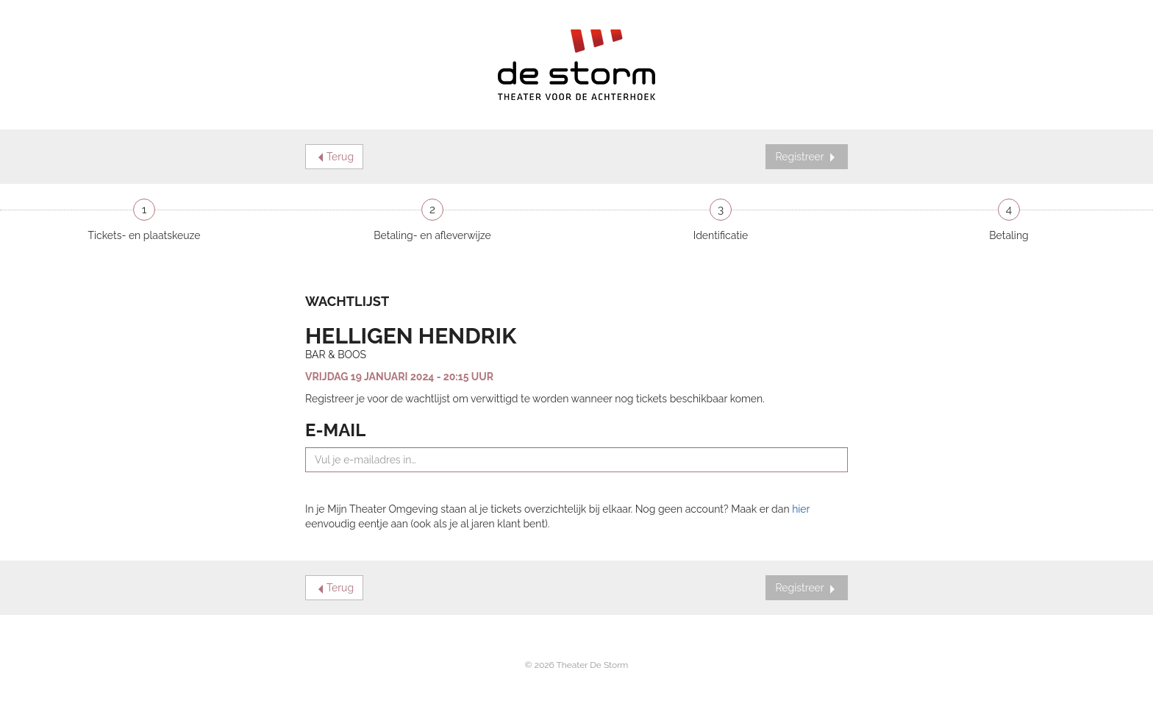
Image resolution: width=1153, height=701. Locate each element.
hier (801, 509)
